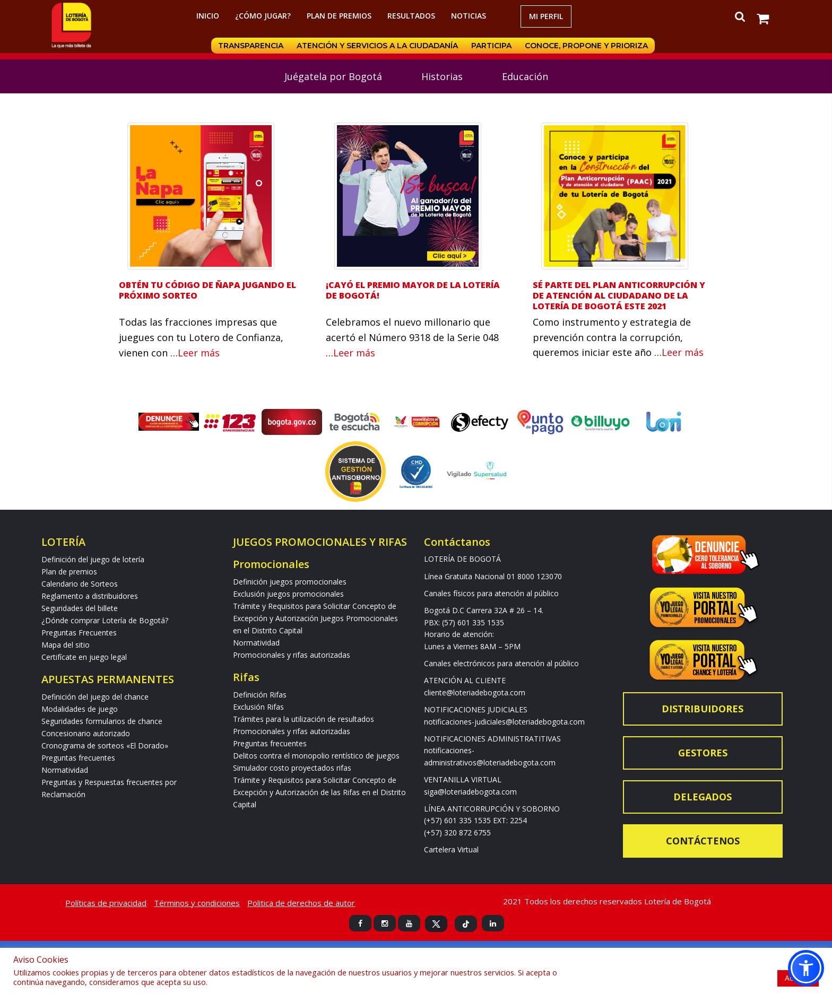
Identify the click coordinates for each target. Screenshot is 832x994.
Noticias (468, 16)
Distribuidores (702, 708)
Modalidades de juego (79, 709)
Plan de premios (339, 16)
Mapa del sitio (65, 645)
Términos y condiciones (197, 902)
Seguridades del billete (79, 608)
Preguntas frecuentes (78, 758)
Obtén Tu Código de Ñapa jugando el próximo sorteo (207, 290)
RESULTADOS (411, 16)
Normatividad (64, 770)
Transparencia (249, 45)
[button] (806, 968)
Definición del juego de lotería (92, 559)
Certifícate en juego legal (84, 657)
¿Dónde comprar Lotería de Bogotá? (104, 620)
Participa (491, 45)
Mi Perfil (546, 16)
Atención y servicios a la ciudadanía (376, 45)
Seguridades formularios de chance (101, 721)
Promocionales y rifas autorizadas (291, 655)
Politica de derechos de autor (301, 902)
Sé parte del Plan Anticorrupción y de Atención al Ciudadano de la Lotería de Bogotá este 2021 (619, 295)
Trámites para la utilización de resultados (303, 719)
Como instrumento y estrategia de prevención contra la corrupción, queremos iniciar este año (612, 337)
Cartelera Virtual (451, 849)
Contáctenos (703, 840)
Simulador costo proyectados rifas (292, 768)
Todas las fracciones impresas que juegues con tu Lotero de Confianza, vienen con (201, 337)
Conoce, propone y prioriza (586, 45)
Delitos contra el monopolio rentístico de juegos (316, 756)
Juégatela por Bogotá (333, 76)
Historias (442, 76)
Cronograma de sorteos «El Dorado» (104, 745)
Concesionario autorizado (85, 733)
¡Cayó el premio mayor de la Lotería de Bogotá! (413, 290)
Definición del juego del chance (95, 697)
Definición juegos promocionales (289, 582)
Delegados (702, 796)
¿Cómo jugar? (263, 16)
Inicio (207, 16)
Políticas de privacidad (105, 902)
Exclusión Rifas (258, 707)
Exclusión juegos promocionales (288, 594)
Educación (525, 76)
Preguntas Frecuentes (79, 632)
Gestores (702, 752)
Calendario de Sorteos (79, 584)
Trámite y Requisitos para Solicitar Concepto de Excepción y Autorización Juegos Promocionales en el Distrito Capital (315, 618)
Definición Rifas (260, 695)
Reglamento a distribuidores (89, 596)
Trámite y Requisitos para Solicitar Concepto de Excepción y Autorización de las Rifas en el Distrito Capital (319, 792)
